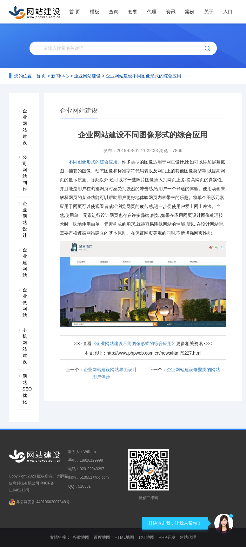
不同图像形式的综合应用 (93, 161)
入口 (228, 11)
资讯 (171, 11)
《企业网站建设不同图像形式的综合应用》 (134, 343)
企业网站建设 (87, 75)
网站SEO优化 (27, 389)
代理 (151, 11)
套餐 (132, 11)
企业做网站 (25, 302)
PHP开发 (167, 537)
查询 (113, 11)
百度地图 (102, 537)
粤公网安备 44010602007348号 (43, 502)
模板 (94, 11)
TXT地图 (146, 537)
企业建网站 (25, 262)
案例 (190, 11)
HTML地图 (124, 537)
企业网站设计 (25, 219)
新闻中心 (60, 75)
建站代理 (188, 537)
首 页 (74, 11)
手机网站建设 (25, 345)
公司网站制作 (25, 173)
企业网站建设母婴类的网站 (193, 369)
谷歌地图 (81, 537)
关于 (209, 11)
